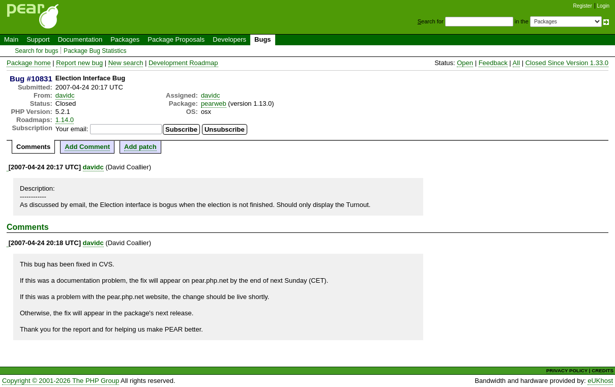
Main (11, 39)
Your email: (72, 129)
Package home (29, 63)
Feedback (493, 63)
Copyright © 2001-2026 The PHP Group (60, 380)
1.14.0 (64, 120)
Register (582, 6)
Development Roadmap (183, 63)
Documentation (80, 39)
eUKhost (600, 380)
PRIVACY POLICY (567, 370)
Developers (229, 39)
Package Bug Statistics (95, 50)
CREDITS (602, 370)
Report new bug (79, 63)
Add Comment (87, 147)
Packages (124, 39)
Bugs (262, 39)
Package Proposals (176, 39)
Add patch (140, 147)
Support (38, 39)
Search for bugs (36, 50)
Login (603, 6)
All (516, 63)
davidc (65, 95)
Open (465, 63)
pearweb (213, 103)
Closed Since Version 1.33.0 (566, 63)
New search (125, 63)
